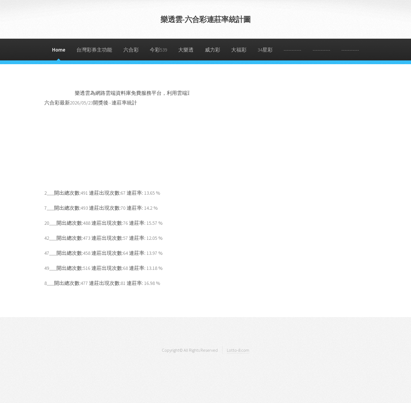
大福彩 (238, 50)
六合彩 (131, 50)
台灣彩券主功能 (94, 50)
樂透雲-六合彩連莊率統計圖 (205, 19)
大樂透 (186, 50)
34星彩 (265, 50)
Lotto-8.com (238, 350)
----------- (292, 50)
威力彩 (212, 50)
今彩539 (158, 50)
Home (58, 50)
